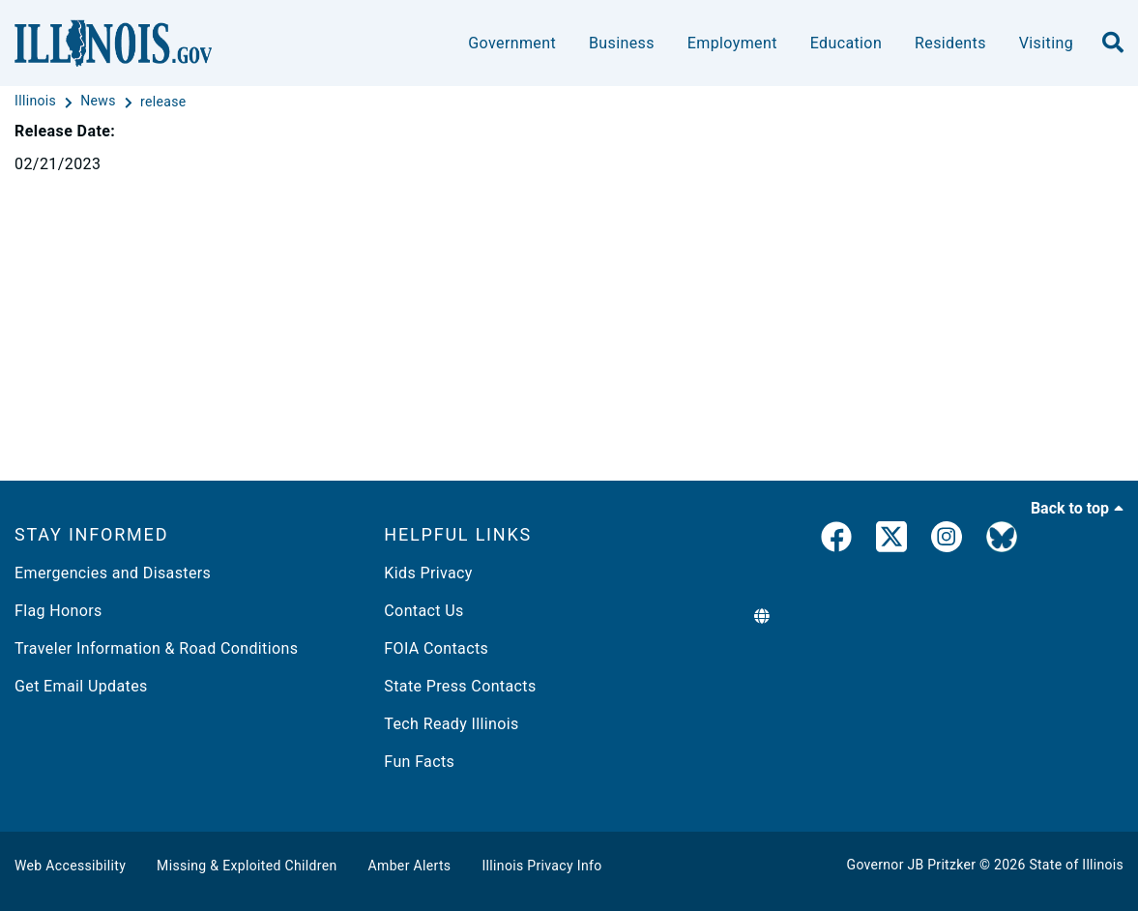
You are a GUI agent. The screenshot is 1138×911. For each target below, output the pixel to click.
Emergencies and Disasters (113, 573)
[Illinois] (37, 101)
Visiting (1046, 43)
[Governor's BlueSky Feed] (1001, 540)
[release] (163, 101)
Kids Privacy (428, 573)
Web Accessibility (70, 865)
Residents (950, 43)
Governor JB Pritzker (912, 864)
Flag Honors (58, 611)
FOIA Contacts (436, 648)
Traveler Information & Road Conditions (156, 648)
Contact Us (423, 611)
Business (622, 43)
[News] (99, 101)
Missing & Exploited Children (246, 865)
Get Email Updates (81, 686)
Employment (732, 43)
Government (512, 43)
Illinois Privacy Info (541, 865)
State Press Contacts (460, 686)
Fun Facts (419, 761)
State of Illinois (1076, 864)
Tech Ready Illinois (451, 724)
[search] (1112, 43)
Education (846, 43)
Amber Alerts (410, 865)
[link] (836, 540)
